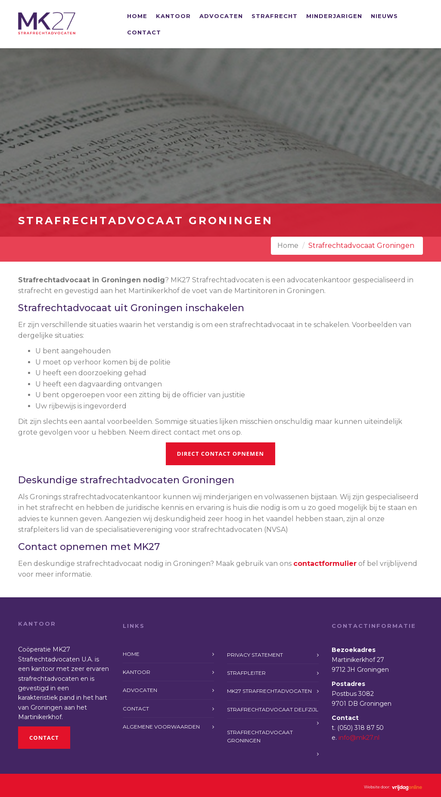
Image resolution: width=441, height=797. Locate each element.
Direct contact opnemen (220, 453)
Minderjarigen (334, 15)
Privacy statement (255, 655)
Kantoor (173, 15)
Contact (144, 32)
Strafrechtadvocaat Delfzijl (272, 709)
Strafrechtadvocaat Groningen (260, 736)
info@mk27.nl (359, 737)
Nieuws (384, 15)
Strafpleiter (246, 673)
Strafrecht (275, 15)
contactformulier (325, 563)
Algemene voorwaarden (161, 726)
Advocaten (221, 15)
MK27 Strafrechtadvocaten (269, 691)
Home (137, 15)
